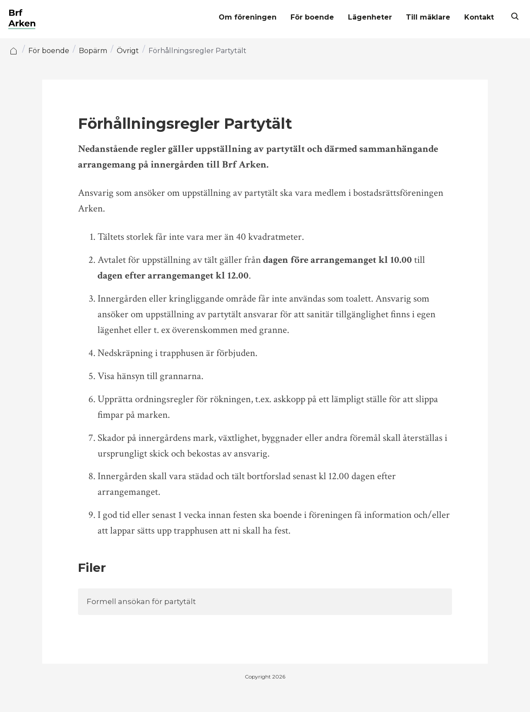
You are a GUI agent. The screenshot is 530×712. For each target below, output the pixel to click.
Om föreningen (242, 17)
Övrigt (133, 51)
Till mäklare (422, 17)
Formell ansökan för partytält (143, 602)
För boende (306, 17)
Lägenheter (364, 17)
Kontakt (473, 17)
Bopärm (98, 51)
